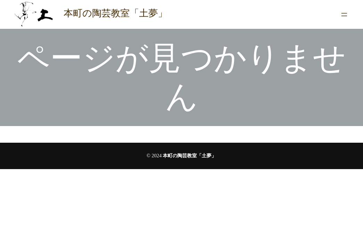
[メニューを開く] (344, 14)
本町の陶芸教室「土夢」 (115, 13)
